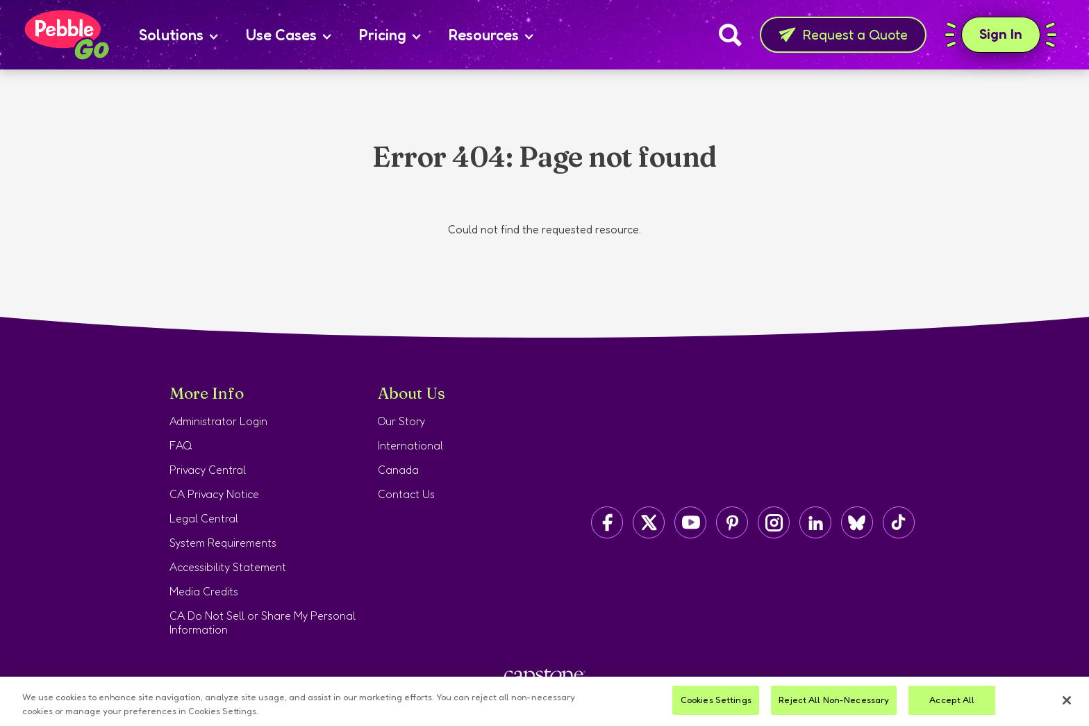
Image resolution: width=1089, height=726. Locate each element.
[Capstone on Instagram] (774, 522)
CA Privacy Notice (214, 494)
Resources (491, 35)
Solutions (178, 35)
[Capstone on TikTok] (899, 522)
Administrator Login (218, 421)
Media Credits (203, 591)
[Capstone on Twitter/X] (649, 522)
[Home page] (66, 35)
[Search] (730, 35)
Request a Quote (843, 34)
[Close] (1066, 700)
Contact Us (406, 494)
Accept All (951, 699)
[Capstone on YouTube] (690, 522)
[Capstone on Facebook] (607, 522)
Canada (398, 470)
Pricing (390, 35)
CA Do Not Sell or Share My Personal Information (262, 622)
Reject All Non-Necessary (834, 699)
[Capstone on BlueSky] (857, 522)
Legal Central (203, 518)
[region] (544, 701)
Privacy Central (207, 470)
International (410, 445)
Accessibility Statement (227, 567)
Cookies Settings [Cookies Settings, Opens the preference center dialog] (716, 699)
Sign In (1000, 35)
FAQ (180, 445)
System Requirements (222, 543)
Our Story (401, 421)
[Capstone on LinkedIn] (815, 522)
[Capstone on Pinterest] (732, 522)
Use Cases (288, 35)
